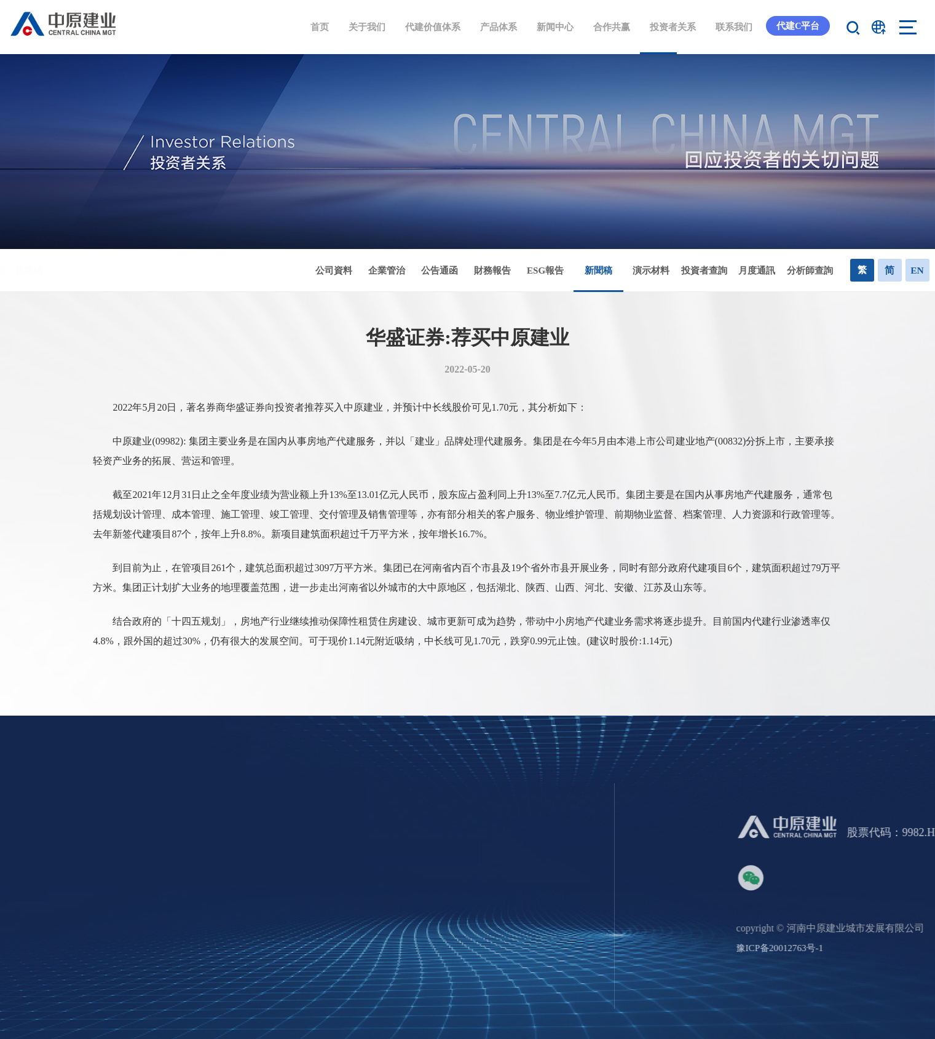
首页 (316, 27)
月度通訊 (774, 270)
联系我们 (730, 27)
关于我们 (363, 27)
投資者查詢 (722, 270)
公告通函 (457, 270)
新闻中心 (551, 27)
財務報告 (510, 270)
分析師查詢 (828, 270)
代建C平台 (796, 26)
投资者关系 (669, 27)
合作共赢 (608, 27)
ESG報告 (563, 270)
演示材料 (668, 270)
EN (920, 270)
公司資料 (351, 270)
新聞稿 (616, 279)
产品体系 (494, 27)
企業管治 (404, 270)
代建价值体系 (429, 27)
